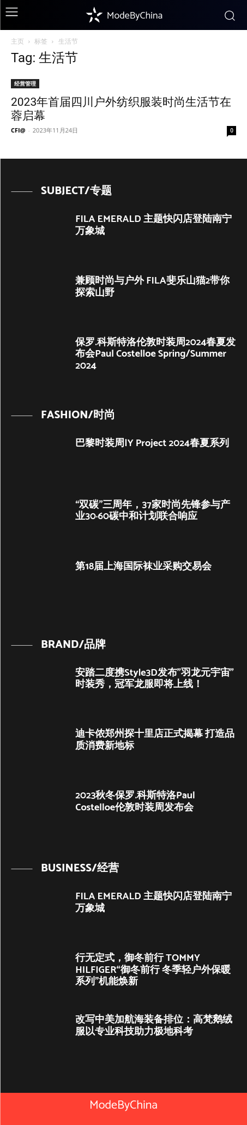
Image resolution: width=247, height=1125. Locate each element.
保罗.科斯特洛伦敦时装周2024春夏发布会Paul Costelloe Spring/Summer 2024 (155, 354)
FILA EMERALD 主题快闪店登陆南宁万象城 (153, 225)
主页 (17, 41)
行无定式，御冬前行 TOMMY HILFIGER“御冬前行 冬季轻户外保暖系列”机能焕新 (153, 970)
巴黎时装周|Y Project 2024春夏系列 (152, 443)
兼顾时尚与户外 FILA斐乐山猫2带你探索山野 (152, 287)
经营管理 (25, 83)
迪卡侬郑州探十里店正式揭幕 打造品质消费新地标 (154, 740)
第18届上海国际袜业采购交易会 (143, 566)
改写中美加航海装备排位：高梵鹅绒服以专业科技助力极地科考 (153, 1026)
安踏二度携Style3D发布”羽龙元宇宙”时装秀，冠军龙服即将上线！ (154, 679)
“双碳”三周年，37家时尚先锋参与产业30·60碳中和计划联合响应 (152, 511)
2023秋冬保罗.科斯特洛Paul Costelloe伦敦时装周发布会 (135, 801)
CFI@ (18, 130)
